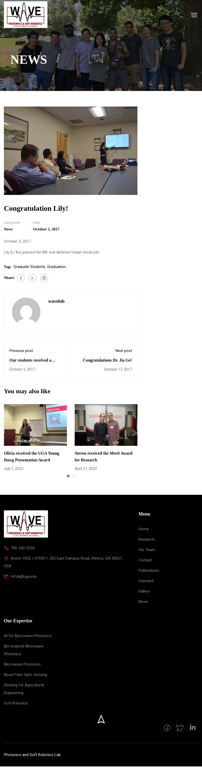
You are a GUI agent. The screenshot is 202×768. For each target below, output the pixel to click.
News (8, 230)
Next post (123, 352)
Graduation (56, 268)
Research (146, 541)
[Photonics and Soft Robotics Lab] (26, 525)
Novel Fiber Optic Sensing (25, 676)
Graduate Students (29, 268)
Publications (148, 572)
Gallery (144, 592)
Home (143, 530)
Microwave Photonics (22, 666)
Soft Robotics (16, 704)
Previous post (21, 352)
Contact (145, 561)
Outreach (146, 582)
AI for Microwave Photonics (28, 637)
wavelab (56, 302)
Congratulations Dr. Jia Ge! (107, 361)
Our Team (146, 551)
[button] (68, 477)
